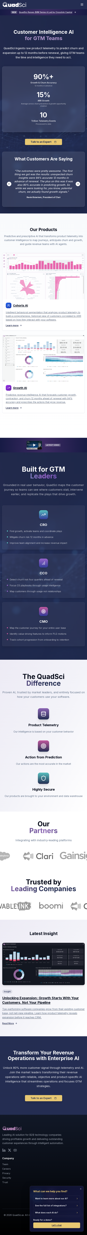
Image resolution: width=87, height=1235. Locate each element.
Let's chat (57, 1226)
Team (5, 1164)
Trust (5, 1182)
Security (6, 1177)
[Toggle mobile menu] (82, 4)
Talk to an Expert (43, 141)
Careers (6, 1168)
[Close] (81, 1190)
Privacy (6, 1173)
